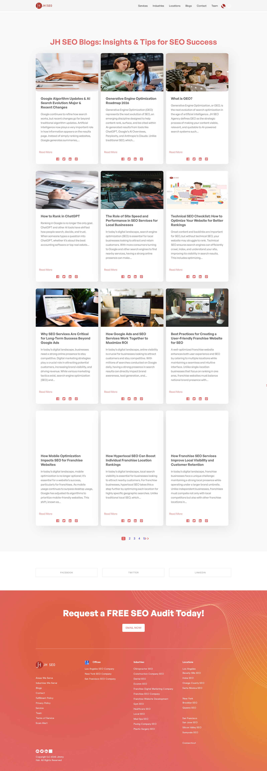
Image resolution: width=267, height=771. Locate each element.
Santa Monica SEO (192, 688)
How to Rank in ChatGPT (60, 216)
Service (40, 708)
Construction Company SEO (149, 674)
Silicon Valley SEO (192, 727)
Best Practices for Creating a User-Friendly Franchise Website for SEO (196, 338)
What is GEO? (181, 98)
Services (143, 5)
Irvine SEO (188, 678)
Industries (158, 5)
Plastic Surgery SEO (144, 729)
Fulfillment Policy (44, 698)
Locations (174, 5)
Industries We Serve (46, 683)
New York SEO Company (98, 674)
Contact (202, 5)
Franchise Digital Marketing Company (153, 689)
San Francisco (189, 718)
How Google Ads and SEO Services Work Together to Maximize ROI (127, 338)
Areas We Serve (44, 678)
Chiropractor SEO (143, 669)
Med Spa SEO (141, 719)
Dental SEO (140, 679)
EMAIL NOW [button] (133, 627)
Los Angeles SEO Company (99, 669)
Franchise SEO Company (147, 694)
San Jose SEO (190, 722)
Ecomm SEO (140, 684)
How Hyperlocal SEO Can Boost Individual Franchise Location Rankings (130, 460)
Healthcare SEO (142, 709)
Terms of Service (45, 718)
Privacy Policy (43, 703)
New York (187, 698)
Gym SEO (139, 704)
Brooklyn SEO (189, 703)
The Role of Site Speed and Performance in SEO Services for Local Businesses (132, 220)
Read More (45, 152)
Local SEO (139, 714)
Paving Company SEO (145, 724)
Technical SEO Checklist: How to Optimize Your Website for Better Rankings (197, 220)
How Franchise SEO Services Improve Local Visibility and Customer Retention (193, 460)
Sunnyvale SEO (190, 732)
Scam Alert (41, 723)
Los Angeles (189, 669)
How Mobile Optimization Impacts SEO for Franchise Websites (62, 460)
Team (215, 5)
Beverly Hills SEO (191, 673)
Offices (97, 662)
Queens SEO (189, 708)
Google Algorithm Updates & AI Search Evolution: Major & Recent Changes (65, 102)
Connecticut (189, 743)
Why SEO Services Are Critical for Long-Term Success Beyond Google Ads (65, 338)
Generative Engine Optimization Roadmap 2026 (131, 100)
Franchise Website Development (151, 699)
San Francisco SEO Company (100, 679)
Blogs (188, 5)
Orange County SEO (193, 683)
